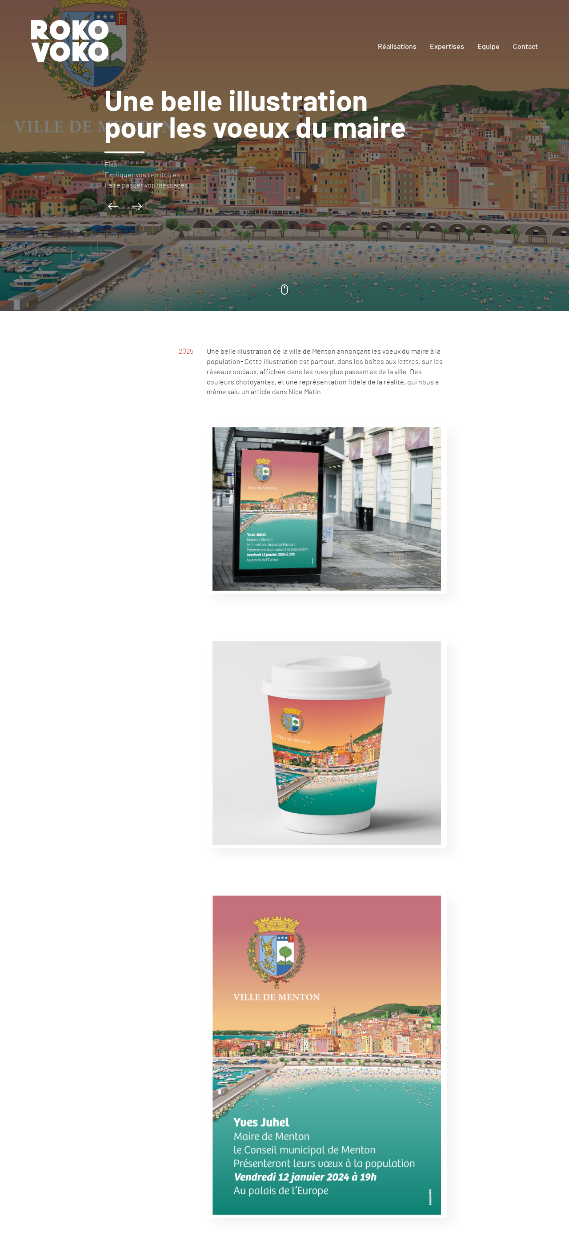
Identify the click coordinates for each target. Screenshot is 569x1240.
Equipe (488, 46)
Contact (525, 46)
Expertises (447, 46)
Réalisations (397, 46)
